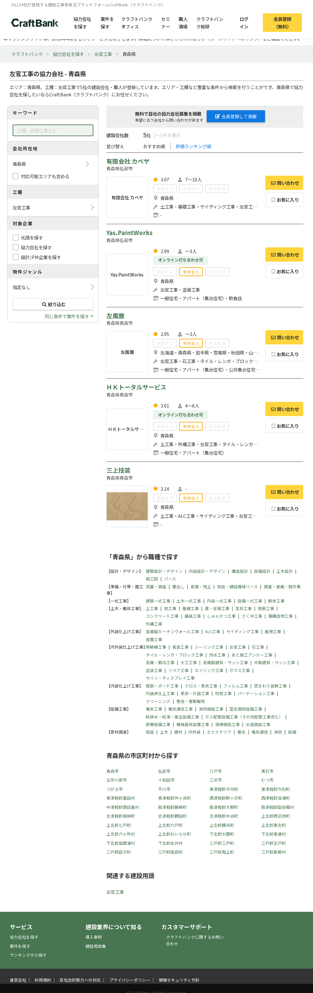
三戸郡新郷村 (273, 852)
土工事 (152, 608)
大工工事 (188, 662)
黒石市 (267, 771)
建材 (178, 732)
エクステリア (219, 732)
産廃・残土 (201, 587)
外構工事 (154, 624)
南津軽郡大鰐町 (224, 807)
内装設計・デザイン (207, 571)
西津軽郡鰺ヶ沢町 (226, 798)
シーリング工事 (209, 647)
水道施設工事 (258, 724)
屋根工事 (273, 631)
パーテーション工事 (256, 693)
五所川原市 (116, 780)
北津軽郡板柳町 (120, 816)
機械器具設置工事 (192, 724)
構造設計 (240, 571)
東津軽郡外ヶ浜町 (174, 798)
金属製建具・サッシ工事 (225, 662)
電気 (241, 732)
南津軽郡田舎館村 (277, 807)
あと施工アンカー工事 (252, 655)
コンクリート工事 (162, 616)
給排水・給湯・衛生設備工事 (172, 717)
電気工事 (154, 709)
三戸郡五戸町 (273, 843)
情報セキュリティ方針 (179, 980)
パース (170, 579)
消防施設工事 (211, 709)
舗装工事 (193, 616)
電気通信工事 (180, 709)
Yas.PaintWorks (129, 232)
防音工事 (223, 693)
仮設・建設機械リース (237, 587)
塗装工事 (154, 670)
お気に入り (284, 199)
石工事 (258, 647)
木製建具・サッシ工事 (274, 662)
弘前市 (164, 771)
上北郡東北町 (273, 825)
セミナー (165, 22)
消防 (278, 732)
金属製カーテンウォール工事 (172, 631)
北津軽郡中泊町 (224, 816)
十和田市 (166, 780)
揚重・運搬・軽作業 (282, 587)
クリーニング (158, 701)
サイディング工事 (242, 631)
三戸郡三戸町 (222, 843)
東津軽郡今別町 (275, 789)
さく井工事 (252, 616)
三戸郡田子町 (118, 852)
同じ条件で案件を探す (67, 316)
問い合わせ (284, 182)
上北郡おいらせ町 (174, 834)
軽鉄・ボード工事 (162, 686)
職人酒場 (183, 22)
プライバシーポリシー (129, 980)
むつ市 (267, 780)
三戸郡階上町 (222, 852)
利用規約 (43, 980)
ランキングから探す (28, 955)
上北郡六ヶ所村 (120, 834)
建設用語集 (96, 946)
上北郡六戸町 (170, 825)
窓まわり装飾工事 (270, 686)
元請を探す (32, 237)
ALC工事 (212, 631)
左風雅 (115, 315)
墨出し (178, 587)
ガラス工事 (239, 670)
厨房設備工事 (158, 724)
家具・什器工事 (194, 693)
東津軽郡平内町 (224, 789)
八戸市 (216, 771)
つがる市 (114, 789)
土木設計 (284, 571)
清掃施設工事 (227, 724)
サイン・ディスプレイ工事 (170, 678)
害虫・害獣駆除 (190, 701)
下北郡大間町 (222, 834)
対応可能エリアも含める (45, 176)
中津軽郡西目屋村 (122, 807)
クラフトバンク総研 (209, 22)
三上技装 (118, 470)
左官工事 (103, 54)
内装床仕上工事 (160, 693)
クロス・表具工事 (201, 686)
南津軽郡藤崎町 (172, 807)
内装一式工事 (219, 601)
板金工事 (180, 647)
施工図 (152, 579)
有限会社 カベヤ (128, 161)
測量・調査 (156, 587)
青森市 (112, 771)
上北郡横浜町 (222, 825)
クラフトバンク (27, 54)
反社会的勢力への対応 (80, 980)
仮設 (150, 732)
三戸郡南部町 (170, 852)
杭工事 (170, 608)
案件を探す (107, 22)
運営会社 (18, 980)
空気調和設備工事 (245, 709)
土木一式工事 (188, 601)
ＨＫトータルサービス (136, 387)
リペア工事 (178, 670)
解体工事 (276, 601)
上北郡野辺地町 (275, 816)
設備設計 (262, 571)
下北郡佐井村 (170, 843)
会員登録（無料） (282, 22)
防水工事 (217, 655)
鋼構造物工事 (280, 616)
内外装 (194, 732)
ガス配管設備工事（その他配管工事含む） (244, 717)
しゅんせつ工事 (221, 616)
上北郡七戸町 (118, 825)
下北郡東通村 (273, 834)
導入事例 (94, 937)
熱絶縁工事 (156, 647)
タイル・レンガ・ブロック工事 (174, 655)
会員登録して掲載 (236, 116)
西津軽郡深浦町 (275, 798)
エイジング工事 (209, 670)
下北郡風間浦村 (120, 843)
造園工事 (154, 639)
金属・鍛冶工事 (160, 662)
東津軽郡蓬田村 (120, 798)
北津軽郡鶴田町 (172, 816)
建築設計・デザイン (164, 571)
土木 (164, 732)
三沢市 (216, 780)
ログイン (243, 22)
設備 (292, 732)
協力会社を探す (82, 22)
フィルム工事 (235, 686)
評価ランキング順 (193, 146)
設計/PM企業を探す (41, 257)
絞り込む (53, 304)
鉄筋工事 (266, 608)
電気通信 (259, 732)
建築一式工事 (158, 601)
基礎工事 (190, 608)
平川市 (164, 789)
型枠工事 (243, 608)
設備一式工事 (250, 601)
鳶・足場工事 (217, 608)
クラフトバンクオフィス (136, 22)
